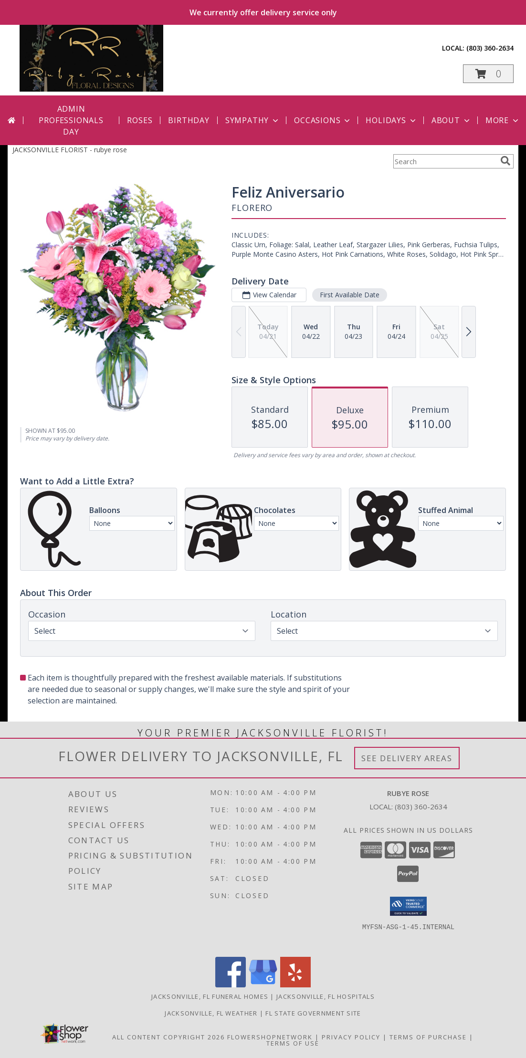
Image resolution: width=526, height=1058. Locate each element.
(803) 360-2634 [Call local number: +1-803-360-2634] (490, 47)
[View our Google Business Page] (263, 984)
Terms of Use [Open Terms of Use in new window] (292, 1043)
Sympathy (252, 120)
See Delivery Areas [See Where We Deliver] (406, 758)
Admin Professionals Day (71, 120)
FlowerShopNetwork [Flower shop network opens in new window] (270, 1037)
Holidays (391, 120)
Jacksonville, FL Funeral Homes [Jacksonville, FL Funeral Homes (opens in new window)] (209, 996)
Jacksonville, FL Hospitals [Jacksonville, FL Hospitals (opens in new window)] (325, 996)
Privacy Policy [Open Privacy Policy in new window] (351, 1037)
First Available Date (349, 294)
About (451, 120)
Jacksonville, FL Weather (211, 1013)
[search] (505, 161)
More (502, 120)
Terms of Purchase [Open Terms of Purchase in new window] (428, 1037)
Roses (139, 120)
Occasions (323, 120)
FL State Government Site (313, 1013)
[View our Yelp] (295, 984)
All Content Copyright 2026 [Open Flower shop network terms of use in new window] (168, 1037)
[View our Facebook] (230, 984)
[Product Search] (445, 161)
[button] (488, 73)
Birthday (188, 120)
